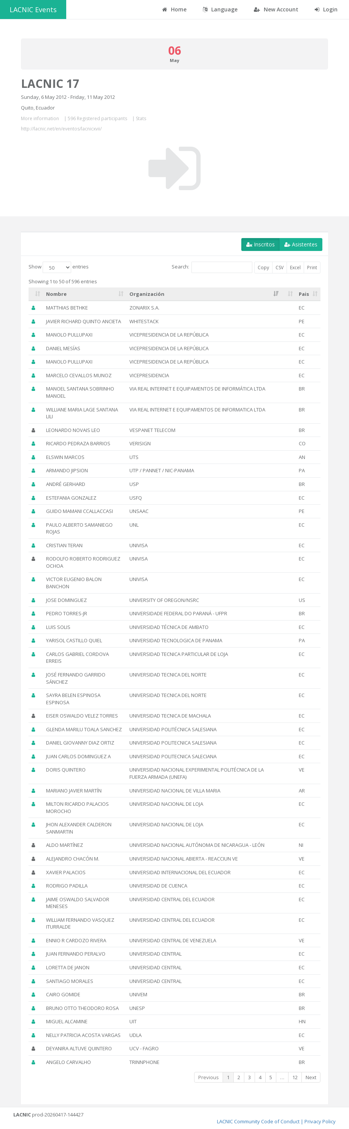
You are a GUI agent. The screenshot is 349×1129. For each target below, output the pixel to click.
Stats (141, 118)
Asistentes (300, 244)
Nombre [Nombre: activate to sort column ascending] (56, 294)
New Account (276, 9)
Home (174, 9)
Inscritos (260, 244)
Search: (212, 267)
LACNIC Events (33, 9)
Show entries (59, 267)
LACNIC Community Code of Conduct (258, 1121)
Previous (208, 1077)
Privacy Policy (320, 1121)
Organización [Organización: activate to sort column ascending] (146, 294)
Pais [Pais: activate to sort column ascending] (304, 294)
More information (40, 118)
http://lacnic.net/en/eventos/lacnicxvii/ (61, 128)
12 (295, 1077)
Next (311, 1077)
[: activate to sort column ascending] (36, 294)
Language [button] (220, 9)
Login (326, 9)
